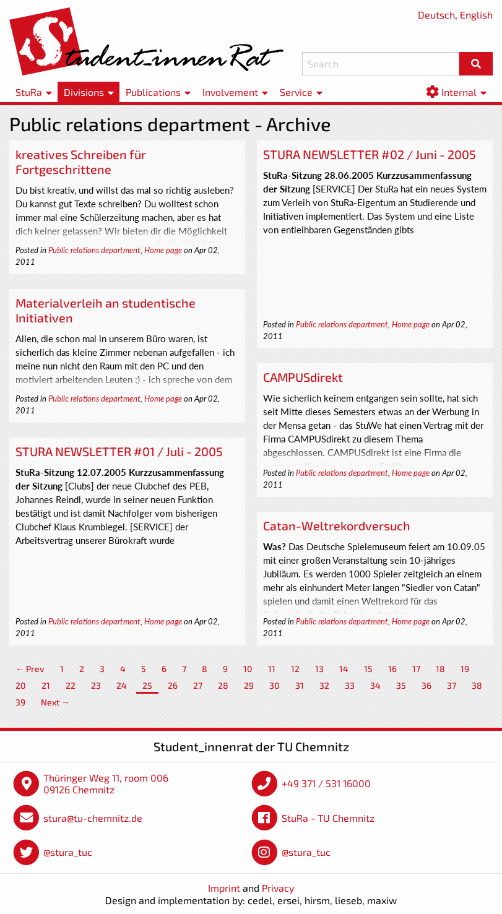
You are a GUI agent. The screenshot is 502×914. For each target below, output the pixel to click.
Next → (55, 702)
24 (121, 685)
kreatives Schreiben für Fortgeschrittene (80, 161)
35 (401, 685)
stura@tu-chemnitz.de (92, 818)
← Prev (30, 668)
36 (426, 685)
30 (274, 685)
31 (299, 685)
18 (440, 668)
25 (147, 685)
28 (223, 685)
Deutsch (436, 14)
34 (375, 685)
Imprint (224, 888)
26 (173, 685)
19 (465, 668)
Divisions (84, 92)
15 (368, 668)
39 (20, 702)
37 (451, 685)
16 (392, 668)
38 (477, 685)
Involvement (230, 92)
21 (45, 685)
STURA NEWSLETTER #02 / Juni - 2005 (369, 154)
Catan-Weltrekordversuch (336, 525)
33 (350, 685)
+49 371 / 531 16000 (326, 783)
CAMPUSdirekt (303, 376)
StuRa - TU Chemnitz (328, 818)
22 (71, 685)
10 (248, 668)
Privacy (278, 888)
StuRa (28, 92)
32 (324, 685)
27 (197, 685)
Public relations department (94, 250)
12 (295, 668)
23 (96, 685)
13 (319, 668)
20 (20, 685)
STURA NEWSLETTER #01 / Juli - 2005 (119, 451)
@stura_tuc (67, 852)
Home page (163, 250)
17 (416, 668)
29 (249, 685)
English (476, 14)
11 (271, 668)
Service (296, 92)
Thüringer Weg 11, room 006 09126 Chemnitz (105, 784)
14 (343, 668)
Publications (153, 92)
